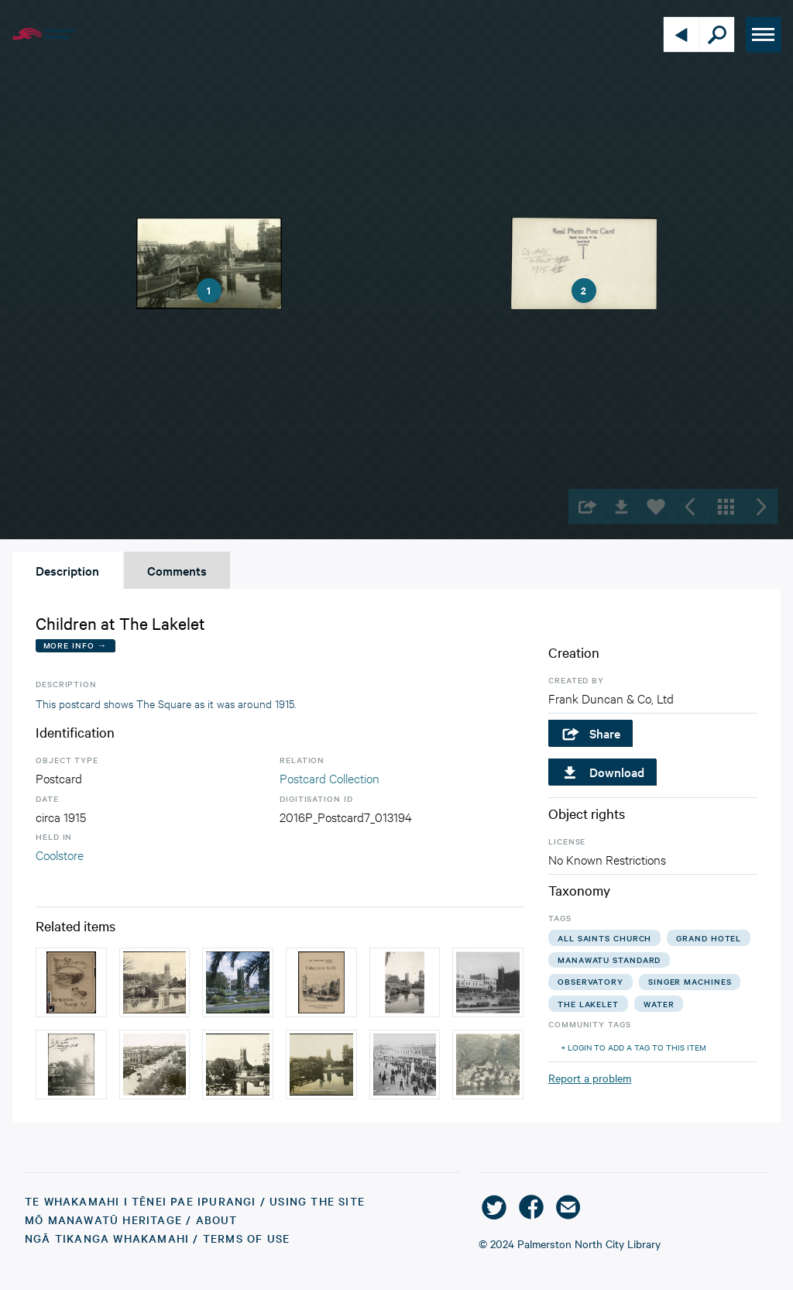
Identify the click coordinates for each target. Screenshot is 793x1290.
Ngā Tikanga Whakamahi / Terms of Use (157, 1238)
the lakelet (588, 1004)
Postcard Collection (329, 777)
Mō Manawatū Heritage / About (131, 1219)
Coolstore (60, 854)
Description (67, 570)
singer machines (690, 981)
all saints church (604, 938)
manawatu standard (609, 959)
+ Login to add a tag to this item (633, 1047)
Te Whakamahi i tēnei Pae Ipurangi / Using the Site (195, 1201)
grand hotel (708, 938)
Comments (177, 570)
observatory (590, 981)
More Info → (75, 645)
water (659, 1004)
